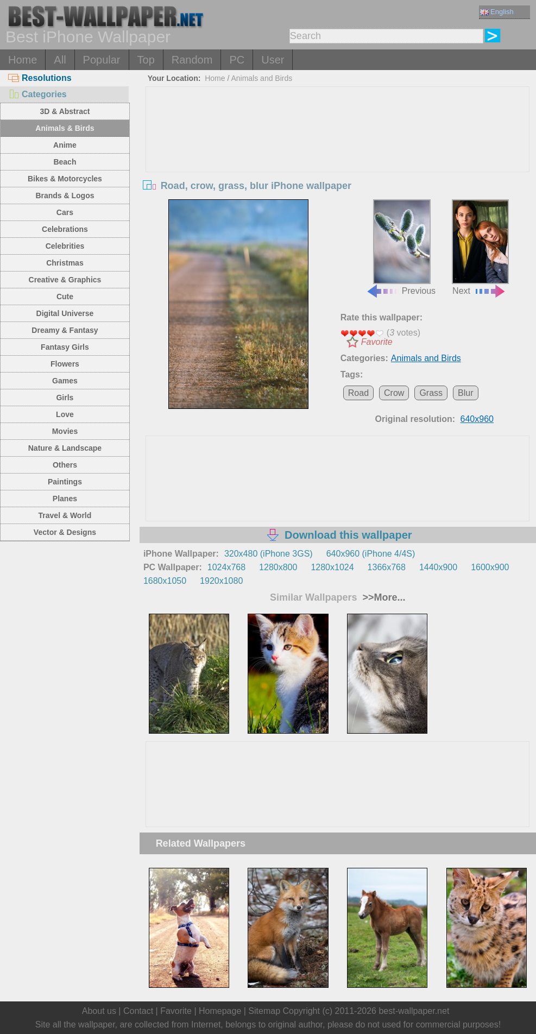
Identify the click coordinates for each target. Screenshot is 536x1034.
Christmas (64, 262)
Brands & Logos (64, 195)
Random (192, 60)
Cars (64, 212)
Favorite (377, 341)
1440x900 (438, 567)
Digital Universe (65, 313)
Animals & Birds (64, 128)
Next (480, 247)
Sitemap (264, 1011)
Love (65, 414)
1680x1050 (164, 580)
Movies (65, 431)
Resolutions (40, 78)
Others (65, 465)
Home (22, 60)
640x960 (477, 419)
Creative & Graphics (65, 279)
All (60, 60)
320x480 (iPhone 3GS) (268, 553)
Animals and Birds (261, 78)
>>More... (382, 597)
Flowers (65, 364)
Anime (65, 145)
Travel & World (65, 515)
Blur (465, 393)
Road (358, 393)
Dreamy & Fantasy (64, 330)
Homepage (220, 1011)
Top (146, 60)
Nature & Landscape (65, 448)
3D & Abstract (65, 111)
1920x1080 (221, 580)
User (272, 60)
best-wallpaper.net (414, 1011)
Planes (65, 498)
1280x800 (278, 567)
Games (65, 380)
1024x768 (226, 567)
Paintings (65, 481)
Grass (431, 393)
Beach (64, 161)
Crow (394, 393)
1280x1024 (332, 567)
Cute (64, 296)
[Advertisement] (337, 168)
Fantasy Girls (65, 347)
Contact (138, 1011)
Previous (401, 247)
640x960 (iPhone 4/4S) (370, 553)
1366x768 (387, 567)
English (497, 12)
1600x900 (490, 567)
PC (236, 60)
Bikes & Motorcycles (65, 178)
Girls (64, 397)
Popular (102, 60)
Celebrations (65, 229)
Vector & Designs (65, 532)
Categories (37, 94)
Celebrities (65, 246)
